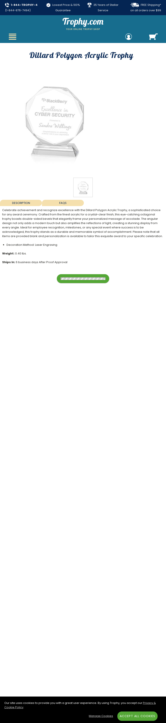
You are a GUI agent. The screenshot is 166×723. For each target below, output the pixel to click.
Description (21, 203)
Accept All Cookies (137, 716)
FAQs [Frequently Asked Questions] (63, 203)
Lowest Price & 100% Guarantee (63, 7)
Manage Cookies (101, 716)
